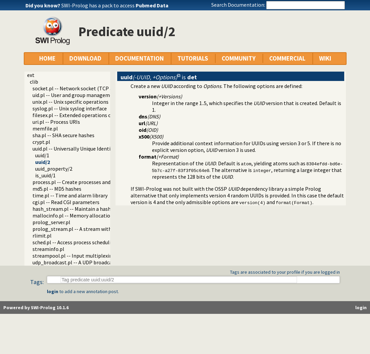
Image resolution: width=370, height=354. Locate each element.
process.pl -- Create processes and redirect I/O (85, 182)
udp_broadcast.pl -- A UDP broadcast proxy (81, 262)
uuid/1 (42, 155)
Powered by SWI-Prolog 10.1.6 (36, 307)
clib (34, 81)
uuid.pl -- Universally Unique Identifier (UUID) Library (92, 148)
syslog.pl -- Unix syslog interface (69, 108)
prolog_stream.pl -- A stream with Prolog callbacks (91, 229)
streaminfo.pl (48, 249)
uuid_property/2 (53, 168)
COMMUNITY (238, 58)
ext (30, 75)
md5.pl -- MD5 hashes (56, 188)
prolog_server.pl (51, 222)
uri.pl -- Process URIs (56, 121)
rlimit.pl (42, 235)
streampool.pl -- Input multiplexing (73, 255)
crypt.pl (41, 142)
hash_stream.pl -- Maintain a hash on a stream (85, 208)
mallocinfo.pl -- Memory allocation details (81, 215)
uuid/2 (42, 162)
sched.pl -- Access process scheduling (74, 242)
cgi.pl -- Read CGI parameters (65, 202)
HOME (47, 58)
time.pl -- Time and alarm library (69, 195)
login (52, 291)
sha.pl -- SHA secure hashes (63, 135)
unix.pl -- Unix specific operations (70, 101)
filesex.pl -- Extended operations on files (78, 115)
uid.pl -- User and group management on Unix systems (94, 95)
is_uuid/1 (45, 175)
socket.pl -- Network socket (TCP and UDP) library (89, 88)
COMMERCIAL (287, 58)
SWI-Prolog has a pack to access (114, 5)
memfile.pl (45, 128)
